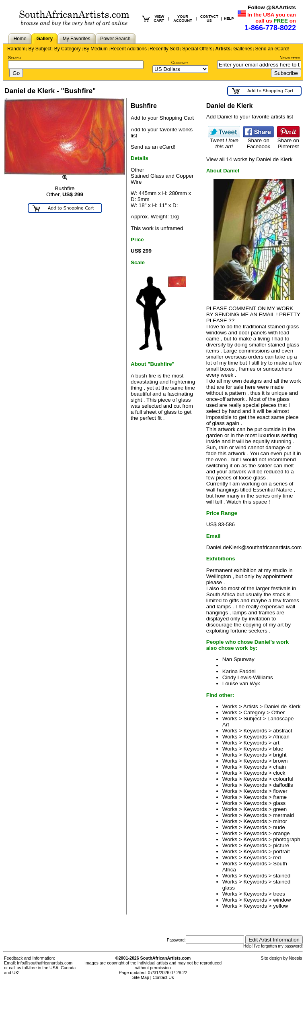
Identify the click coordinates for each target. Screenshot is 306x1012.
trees (279, 894)
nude (279, 827)
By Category (67, 49)
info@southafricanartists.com (45, 962)
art (276, 743)
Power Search (115, 38)
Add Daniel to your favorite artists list (249, 117)
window (282, 900)
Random (16, 49)
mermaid (283, 815)
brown (280, 761)
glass (279, 803)
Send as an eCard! (153, 147)
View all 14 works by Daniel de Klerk (249, 159)
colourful (283, 779)
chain (279, 767)
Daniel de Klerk (282, 706)
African (281, 737)
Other (278, 712)
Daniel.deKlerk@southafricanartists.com (254, 547)
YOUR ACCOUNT (182, 19)
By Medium (96, 49)
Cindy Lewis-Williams (247, 677)
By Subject (39, 49)
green (280, 809)
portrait (281, 851)
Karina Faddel (239, 671)
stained (281, 876)
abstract (282, 731)
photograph (286, 839)
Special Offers (197, 49)
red (277, 857)
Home (20, 38)
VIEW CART (159, 19)
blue (278, 749)
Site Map (140, 977)
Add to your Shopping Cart (162, 118)
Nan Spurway (238, 659)
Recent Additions (129, 49)
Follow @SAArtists (272, 7)
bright (279, 755)
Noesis (295, 958)
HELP (229, 19)
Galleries (242, 49)
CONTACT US (209, 19)
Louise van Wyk (241, 683)
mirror (280, 821)
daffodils (283, 785)
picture (281, 845)
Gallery (44, 38)
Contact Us (163, 977)
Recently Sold (164, 49)
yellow (280, 906)
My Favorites (76, 38)
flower (280, 791)
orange (281, 833)
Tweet (224, 141)
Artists (222, 49)
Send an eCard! (272, 49)
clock (279, 773)
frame (280, 797)
